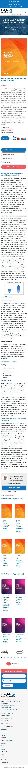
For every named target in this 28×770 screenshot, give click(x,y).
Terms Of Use (4, 762)
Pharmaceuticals (5, 715)
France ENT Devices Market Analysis (5, 562)
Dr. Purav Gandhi (9, 495)
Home (5, 26)
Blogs (2, 745)
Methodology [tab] (6, 162)
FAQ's (2, 754)
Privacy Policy (4, 759)
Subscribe (8, 685)
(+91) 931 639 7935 (6, 707)
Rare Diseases (5, 732)
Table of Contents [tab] (8, 154)
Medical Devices (19, 26)
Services (3, 743)
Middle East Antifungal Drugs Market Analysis (19, 601)
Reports (11, 26)
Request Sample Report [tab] (10, 167)
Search (14, 14)
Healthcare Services (6, 718)
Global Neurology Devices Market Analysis (6, 527)
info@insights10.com (13, 1)
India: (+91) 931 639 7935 (14, 4)
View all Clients (14, 663)
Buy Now (5, 138)
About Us (3, 737)
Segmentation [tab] (7, 158)
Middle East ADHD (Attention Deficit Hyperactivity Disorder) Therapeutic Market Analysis (7, 604)
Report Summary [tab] (7, 150)
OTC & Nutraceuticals (7, 726)
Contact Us (4, 751)
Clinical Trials (4, 729)
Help (2, 757)
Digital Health (4, 723)
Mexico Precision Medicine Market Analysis (6, 640)
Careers (6, 740)
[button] (1, 657)
